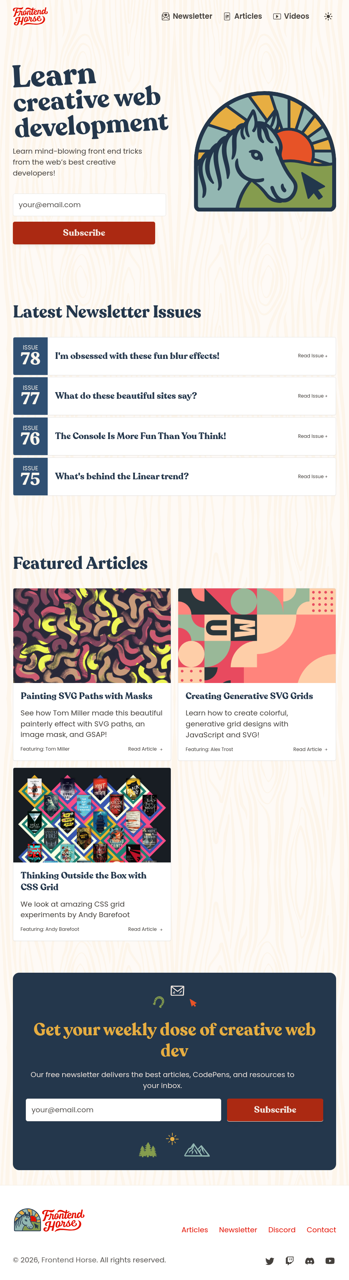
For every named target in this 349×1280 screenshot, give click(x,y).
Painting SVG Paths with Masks (86, 696)
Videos (291, 16)
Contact (321, 1229)
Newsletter (187, 16)
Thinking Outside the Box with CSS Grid (84, 881)
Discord (281, 1229)
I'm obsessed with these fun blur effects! (137, 356)
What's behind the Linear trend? (122, 476)
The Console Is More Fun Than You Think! (140, 436)
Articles (242, 16)
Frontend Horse (69, 1260)
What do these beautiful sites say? (126, 396)
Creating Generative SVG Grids (249, 696)
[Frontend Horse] (49, 1220)
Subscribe (84, 233)
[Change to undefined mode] (328, 16)
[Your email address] (89, 205)
